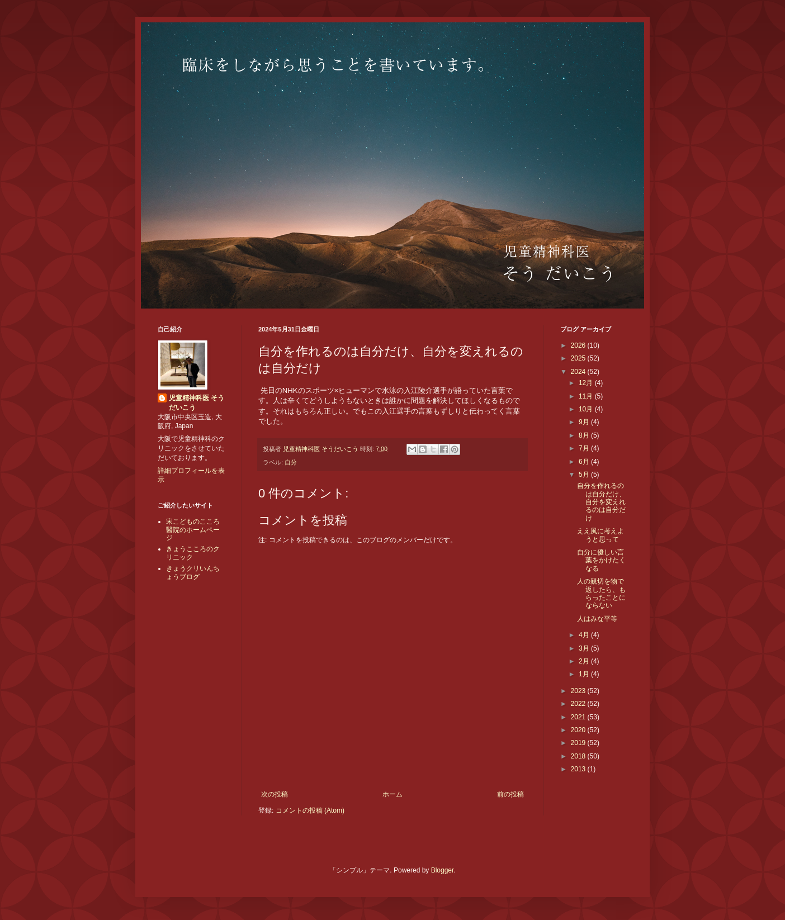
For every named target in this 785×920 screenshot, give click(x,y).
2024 (579, 372)
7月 (585, 448)
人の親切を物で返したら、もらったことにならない (601, 593)
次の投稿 (274, 794)
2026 (579, 345)
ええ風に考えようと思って (600, 535)
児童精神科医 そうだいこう (196, 402)
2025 (579, 358)
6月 (585, 462)
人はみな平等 (597, 619)
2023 (579, 691)
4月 (585, 635)
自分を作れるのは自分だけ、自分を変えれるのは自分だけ (601, 502)
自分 (291, 462)
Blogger (442, 870)
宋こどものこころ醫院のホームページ (193, 530)
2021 (579, 717)
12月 (587, 383)
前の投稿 (510, 794)
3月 (585, 648)
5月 (585, 474)
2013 (579, 769)
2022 (579, 704)
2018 (579, 756)
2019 (579, 743)
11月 (587, 396)
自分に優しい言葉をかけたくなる (601, 560)
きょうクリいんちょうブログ (193, 572)
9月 (585, 422)
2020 (579, 730)
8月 (585, 435)
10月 (587, 409)
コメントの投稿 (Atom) (310, 810)
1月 (585, 674)
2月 (585, 661)
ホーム (392, 794)
